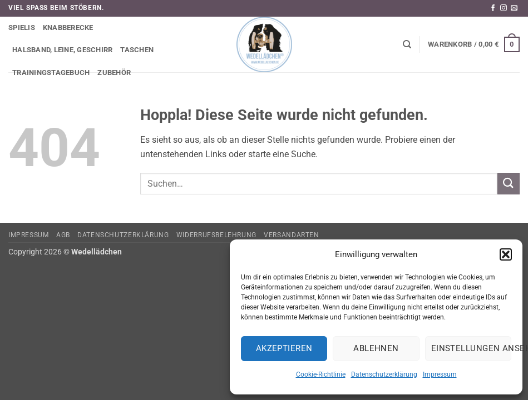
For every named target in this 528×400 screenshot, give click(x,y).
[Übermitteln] (508, 183)
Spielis (21, 27)
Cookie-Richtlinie (321, 374)
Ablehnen (376, 348)
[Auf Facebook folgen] (493, 8)
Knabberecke (68, 27)
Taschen (137, 50)
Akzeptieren (284, 348)
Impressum (440, 374)
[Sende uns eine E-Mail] (514, 8)
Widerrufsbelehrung (216, 235)
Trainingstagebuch (51, 72)
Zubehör (114, 72)
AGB (63, 235)
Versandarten (291, 235)
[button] (505, 254)
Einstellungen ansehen (471, 348)
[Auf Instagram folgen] (503, 8)
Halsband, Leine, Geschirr (62, 50)
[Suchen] (407, 44)
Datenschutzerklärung (384, 374)
